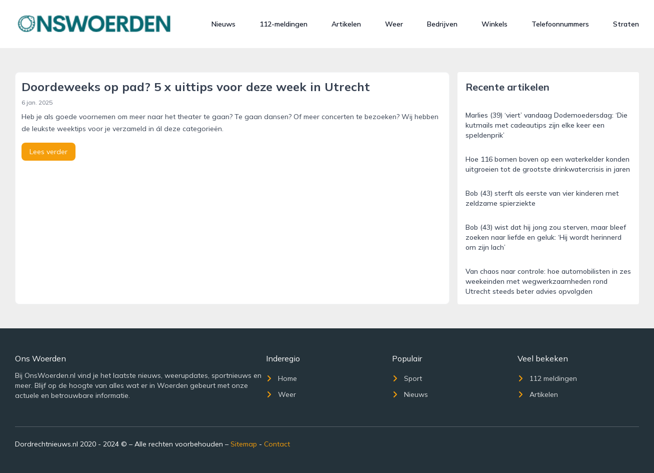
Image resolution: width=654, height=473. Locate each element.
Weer (394, 24)
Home (281, 378)
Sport (407, 378)
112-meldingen (284, 24)
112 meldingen (547, 378)
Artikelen (346, 24)
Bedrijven (442, 24)
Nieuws (224, 24)
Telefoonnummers (560, 24)
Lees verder (49, 151)
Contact (277, 443)
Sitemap (243, 443)
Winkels (495, 24)
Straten (626, 24)
